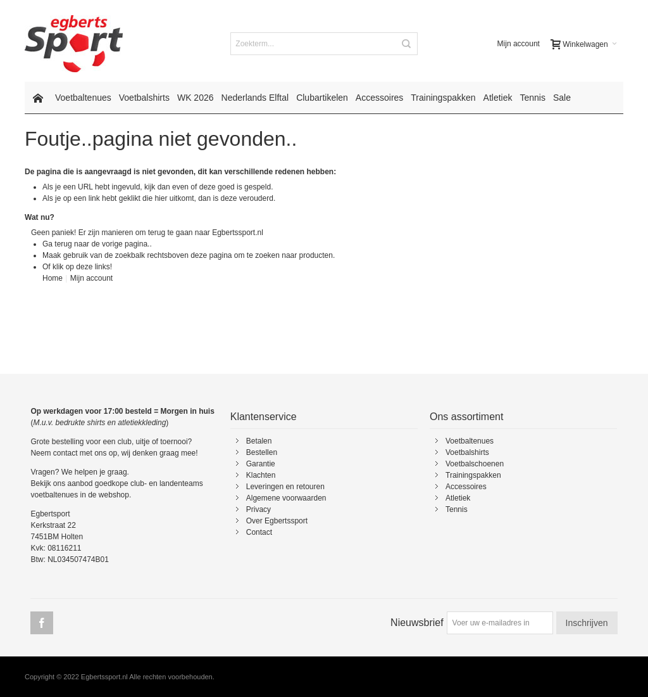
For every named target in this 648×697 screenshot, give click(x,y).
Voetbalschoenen (475, 463)
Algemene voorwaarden (286, 498)
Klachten (261, 475)
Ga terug (57, 244)
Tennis (457, 509)
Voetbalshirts (467, 452)
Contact (259, 532)
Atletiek (458, 498)
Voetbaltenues (470, 441)
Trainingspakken (473, 475)
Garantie (260, 463)
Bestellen (261, 452)
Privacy (258, 509)
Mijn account (518, 43)
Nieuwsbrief (417, 622)
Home (52, 278)
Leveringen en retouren (285, 486)
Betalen (259, 441)
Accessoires (466, 486)
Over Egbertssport (277, 520)
